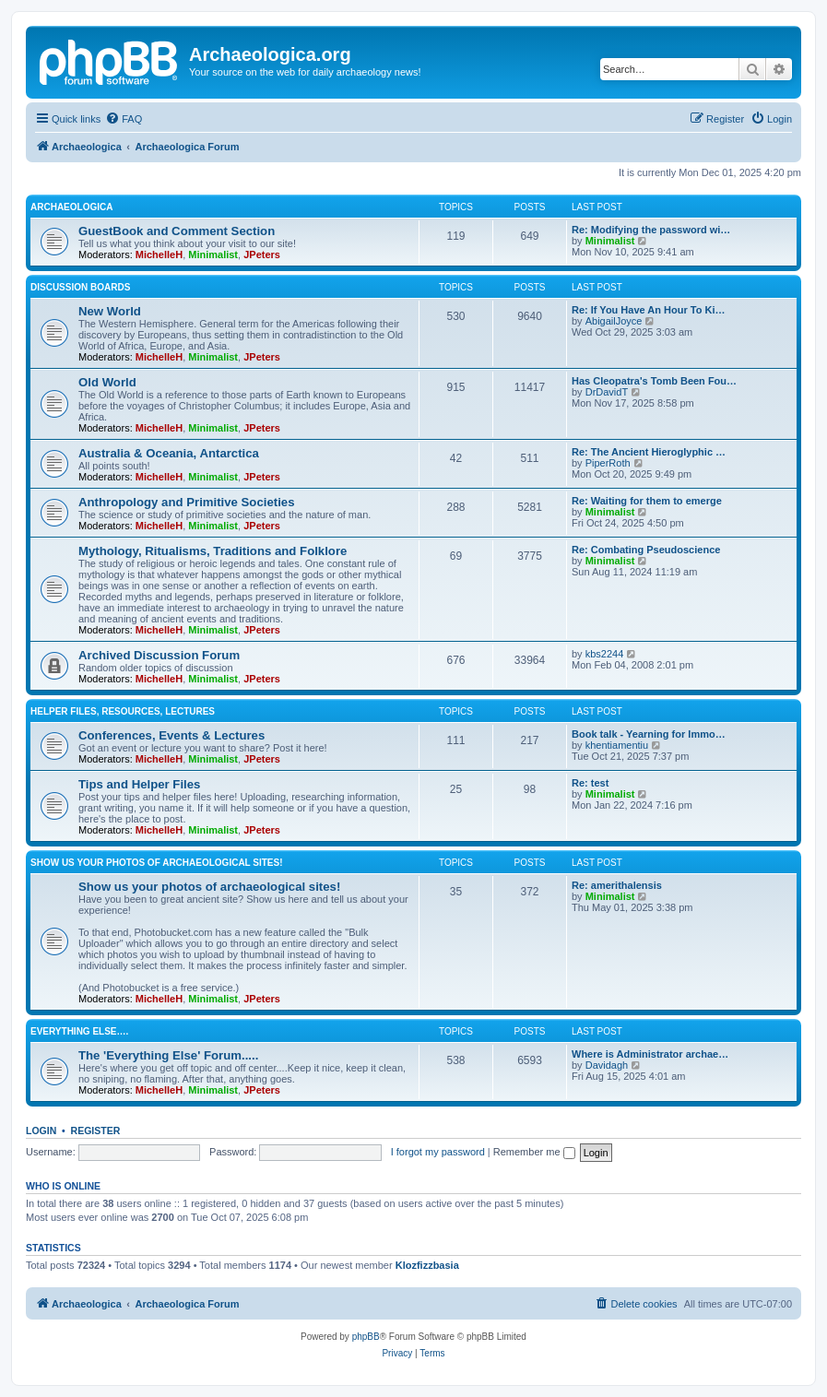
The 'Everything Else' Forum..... (168, 1055)
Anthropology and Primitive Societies (186, 502)
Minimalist (213, 254)
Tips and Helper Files (139, 784)
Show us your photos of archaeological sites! (156, 863)
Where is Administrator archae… (650, 1054)
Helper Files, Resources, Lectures (122, 711)
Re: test (590, 782)
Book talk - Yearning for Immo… (649, 734)
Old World (107, 382)
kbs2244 (604, 653)
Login (41, 1130)
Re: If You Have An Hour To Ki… (648, 309)
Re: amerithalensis (617, 885)
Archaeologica (71, 207)
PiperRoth (608, 462)
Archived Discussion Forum (159, 655)
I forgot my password (438, 1151)
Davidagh (606, 1065)
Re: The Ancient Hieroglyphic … (649, 451)
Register (96, 1130)
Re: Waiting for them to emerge (647, 500)
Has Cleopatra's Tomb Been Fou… (654, 380)
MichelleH (159, 254)
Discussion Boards (80, 287)
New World (109, 311)
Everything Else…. (79, 1031)
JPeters (261, 254)
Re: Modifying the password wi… (651, 229)
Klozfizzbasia (427, 1265)
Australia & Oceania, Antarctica (168, 453)
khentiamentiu (617, 745)
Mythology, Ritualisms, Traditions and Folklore (212, 551)
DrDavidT (606, 391)
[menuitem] (123, 119)
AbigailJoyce (614, 320)
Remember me (534, 1151)
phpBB (366, 1337)
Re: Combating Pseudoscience (646, 549)
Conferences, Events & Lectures (171, 735)
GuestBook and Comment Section (176, 231)
